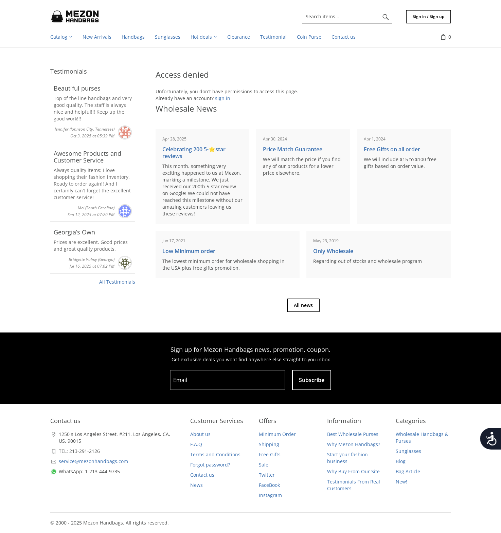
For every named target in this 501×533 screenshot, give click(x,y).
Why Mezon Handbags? (353, 444)
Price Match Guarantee (292, 149)
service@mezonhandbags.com (93, 461)
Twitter (267, 475)
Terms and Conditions (215, 454)
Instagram (270, 495)
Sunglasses (408, 451)
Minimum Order (277, 434)
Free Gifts (270, 454)
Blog (401, 461)
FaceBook (269, 485)
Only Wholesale (333, 251)
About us (200, 434)
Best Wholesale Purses (352, 434)
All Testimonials (117, 282)
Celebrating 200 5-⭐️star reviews (194, 152)
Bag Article (408, 471)
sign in (222, 98)
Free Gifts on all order (392, 149)
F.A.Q (196, 444)
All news (303, 305)
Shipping (269, 444)
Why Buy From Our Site (353, 471)
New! (401, 481)
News (196, 485)
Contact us (202, 475)
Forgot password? (210, 464)
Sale (263, 464)
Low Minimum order (188, 251)
